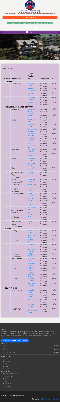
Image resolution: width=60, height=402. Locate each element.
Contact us (8, 383)
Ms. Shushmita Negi (31, 145)
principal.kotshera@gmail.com (47, 28)
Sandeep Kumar (31, 94)
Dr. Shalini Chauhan (31, 280)
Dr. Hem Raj (32, 184)
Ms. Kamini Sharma (32, 250)
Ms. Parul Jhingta (31, 305)
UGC (6, 378)
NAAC (6, 381)
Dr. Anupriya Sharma (32, 232)
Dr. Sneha (31, 217)
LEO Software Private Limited (50, 399)
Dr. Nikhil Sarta (31, 222)
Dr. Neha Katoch (31, 275)
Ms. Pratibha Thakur (32, 204)
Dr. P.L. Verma (32, 115)
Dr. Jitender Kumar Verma (32, 164)
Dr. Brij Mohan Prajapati (31, 270)
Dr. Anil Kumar (30, 213)
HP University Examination (12, 373)
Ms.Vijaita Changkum (31, 89)
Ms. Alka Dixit (32, 299)
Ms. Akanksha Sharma (32, 284)
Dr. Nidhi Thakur (31, 291)
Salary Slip (8, 364)
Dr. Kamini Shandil (31, 180)
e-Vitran (7, 359)
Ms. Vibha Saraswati (31, 150)
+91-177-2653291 (28, 28)
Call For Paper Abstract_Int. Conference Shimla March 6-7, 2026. (30, 23)
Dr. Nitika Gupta (31, 241)
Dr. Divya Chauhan (31, 255)
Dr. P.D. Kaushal (30, 194)
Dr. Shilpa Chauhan (31, 99)
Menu (30, 32)
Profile (54, 84)
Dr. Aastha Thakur (31, 264)
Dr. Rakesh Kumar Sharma (31, 111)
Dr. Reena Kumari (31, 159)
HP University (9, 376)
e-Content (8, 369)
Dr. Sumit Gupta (31, 260)
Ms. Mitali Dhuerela (31, 135)
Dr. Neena (31, 245)
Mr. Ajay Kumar (30, 199)
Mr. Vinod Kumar (31, 190)
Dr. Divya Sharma (31, 139)
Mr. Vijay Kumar (31, 296)
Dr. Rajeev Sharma (31, 85)
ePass (6, 366)
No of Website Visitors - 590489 (15, 340)
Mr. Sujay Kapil (31, 173)
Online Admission (30, 17)
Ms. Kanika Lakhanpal (31, 155)
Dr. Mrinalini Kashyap (32, 130)
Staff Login (8, 386)
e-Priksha (7, 361)
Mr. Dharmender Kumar (32, 311)
